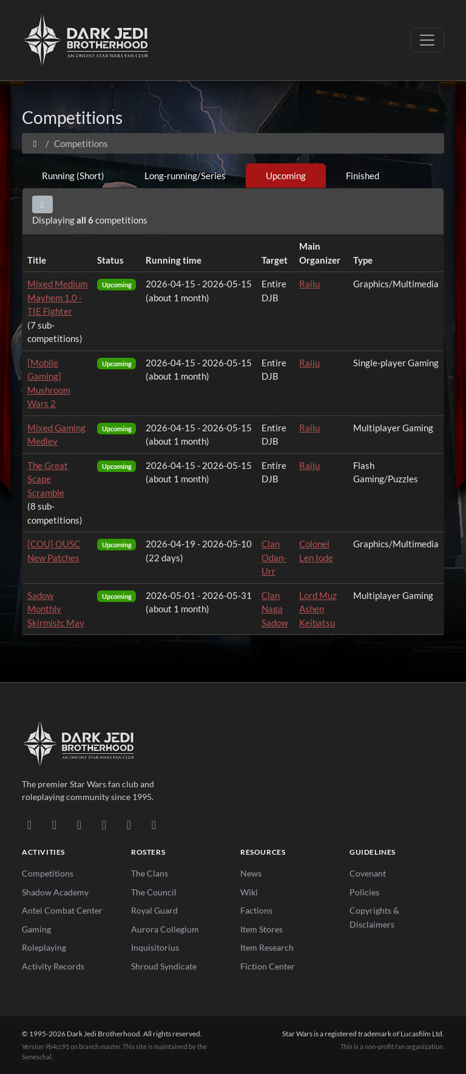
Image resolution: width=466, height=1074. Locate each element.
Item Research (267, 947)
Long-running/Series (185, 175)
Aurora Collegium (165, 929)
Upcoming (286, 175)
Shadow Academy (55, 892)
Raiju (309, 283)
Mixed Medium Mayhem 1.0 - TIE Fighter (57, 297)
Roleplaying (44, 947)
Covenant (368, 873)
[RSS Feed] (153, 824)
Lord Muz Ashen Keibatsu (318, 609)
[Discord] (29, 824)
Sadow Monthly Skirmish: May (55, 609)
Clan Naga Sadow (275, 609)
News (251, 873)
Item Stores (261, 929)
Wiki (249, 892)
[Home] (35, 143)
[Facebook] (79, 824)
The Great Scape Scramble (47, 479)
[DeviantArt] (54, 824)
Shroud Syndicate (164, 966)
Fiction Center (267, 966)
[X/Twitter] (129, 824)
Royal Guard (154, 910)
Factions (256, 910)
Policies (364, 892)
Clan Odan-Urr (274, 557)
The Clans (149, 873)
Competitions (47, 873)
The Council (154, 892)
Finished (362, 175)
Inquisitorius (155, 947)
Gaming (36, 929)
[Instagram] (104, 824)
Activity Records (53, 966)
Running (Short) (73, 175)
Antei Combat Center (62, 910)
